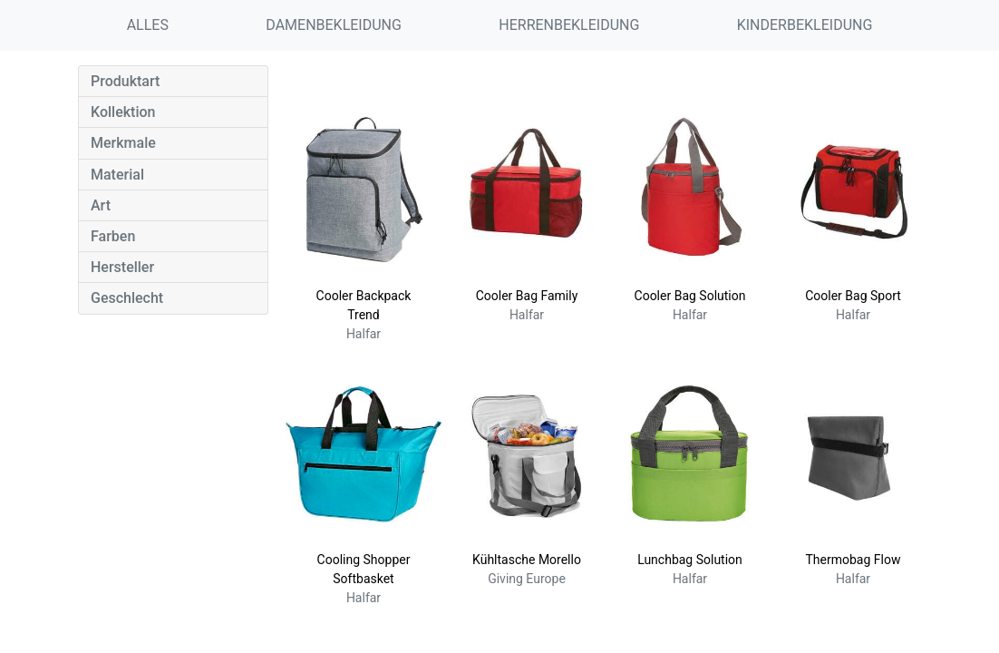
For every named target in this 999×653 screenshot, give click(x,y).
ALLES (148, 25)
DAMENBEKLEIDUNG (334, 25)
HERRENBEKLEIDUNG (569, 25)
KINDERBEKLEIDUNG (805, 25)
